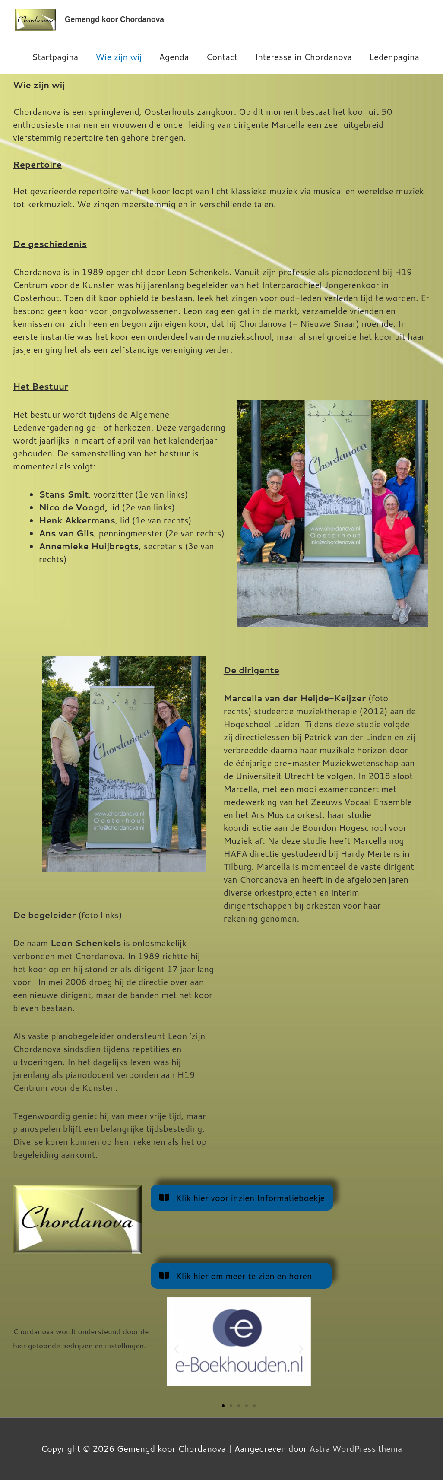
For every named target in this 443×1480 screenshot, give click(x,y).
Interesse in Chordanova (303, 57)
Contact (221, 57)
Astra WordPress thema (355, 1448)
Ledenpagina (394, 57)
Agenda (174, 57)
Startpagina (55, 57)
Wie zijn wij (118, 57)
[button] (176, 1348)
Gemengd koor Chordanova (116, 19)
